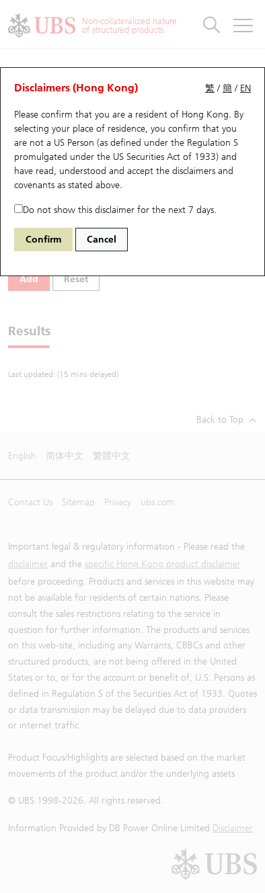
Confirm (43, 239)
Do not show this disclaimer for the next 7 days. (115, 210)
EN (245, 88)
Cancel (101, 239)
